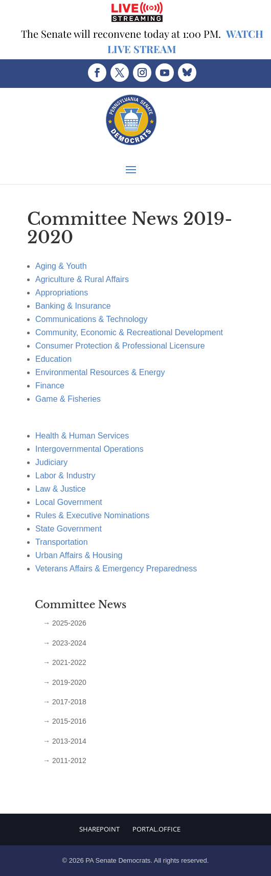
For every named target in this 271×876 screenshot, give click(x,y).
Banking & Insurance (73, 306)
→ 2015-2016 (64, 721)
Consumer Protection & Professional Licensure (120, 345)
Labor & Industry (65, 475)
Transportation (61, 542)
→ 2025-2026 (64, 623)
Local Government (68, 502)
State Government (68, 528)
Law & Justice (60, 489)
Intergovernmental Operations (89, 449)
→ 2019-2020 (64, 682)
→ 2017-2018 (64, 702)
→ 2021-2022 (64, 662)
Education (53, 359)
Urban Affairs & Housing (78, 555)
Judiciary (51, 462)
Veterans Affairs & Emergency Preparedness (116, 568)
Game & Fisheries (68, 399)
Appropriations (61, 292)
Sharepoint (99, 829)
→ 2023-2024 (64, 643)
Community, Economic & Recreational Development (129, 332)
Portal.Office (156, 829)
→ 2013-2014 (64, 741)
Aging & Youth (61, 266)
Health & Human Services (82, 435)
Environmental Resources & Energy (100, 372)
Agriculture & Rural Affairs (82, 279)
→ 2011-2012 (64, 760)
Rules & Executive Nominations (92, 515)
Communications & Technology (91, 319)
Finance (49, 385)
